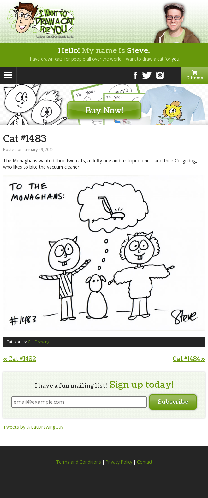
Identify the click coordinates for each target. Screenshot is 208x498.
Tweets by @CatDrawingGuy (33, 427)
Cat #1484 (189, 359)
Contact (144, 462)
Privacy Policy (119, 462)
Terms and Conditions (78, 462)
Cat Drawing (38, 341)
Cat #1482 (19, 359)
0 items (194, 75)
